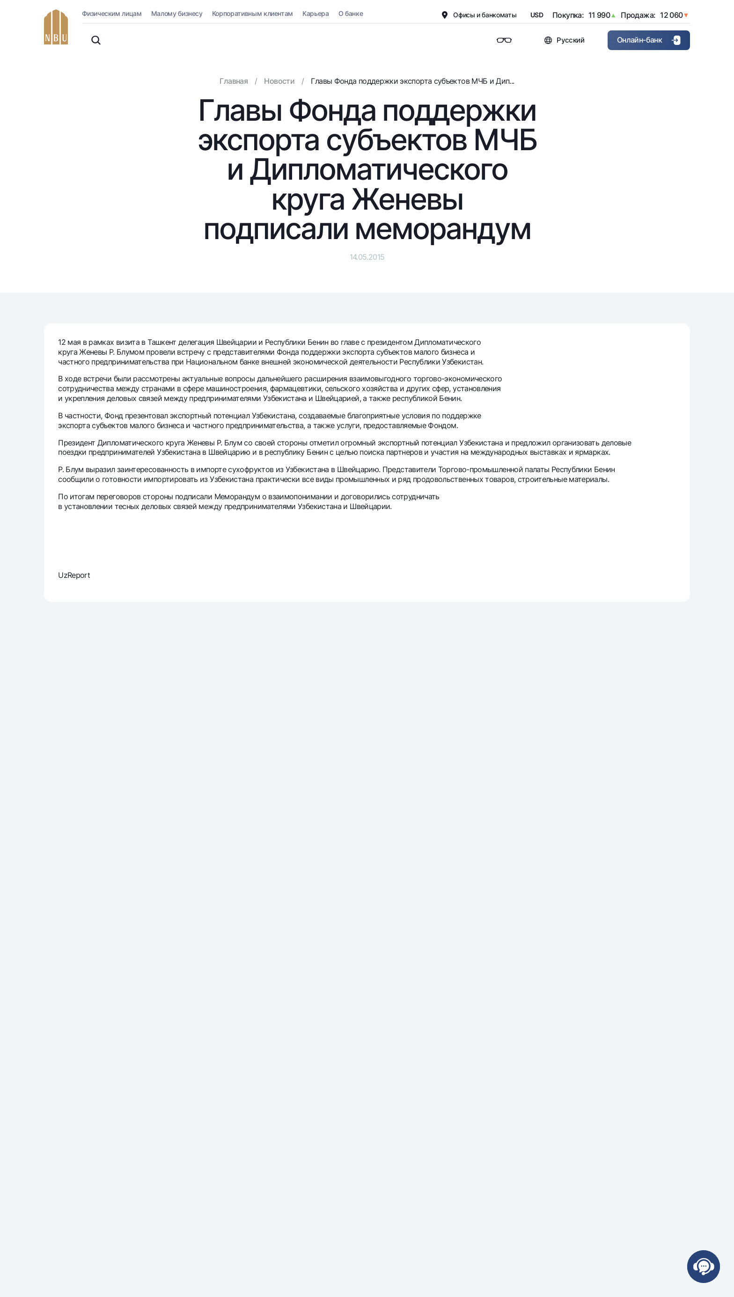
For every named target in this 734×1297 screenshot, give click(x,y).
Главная (234, 81)
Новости (279, 81)
